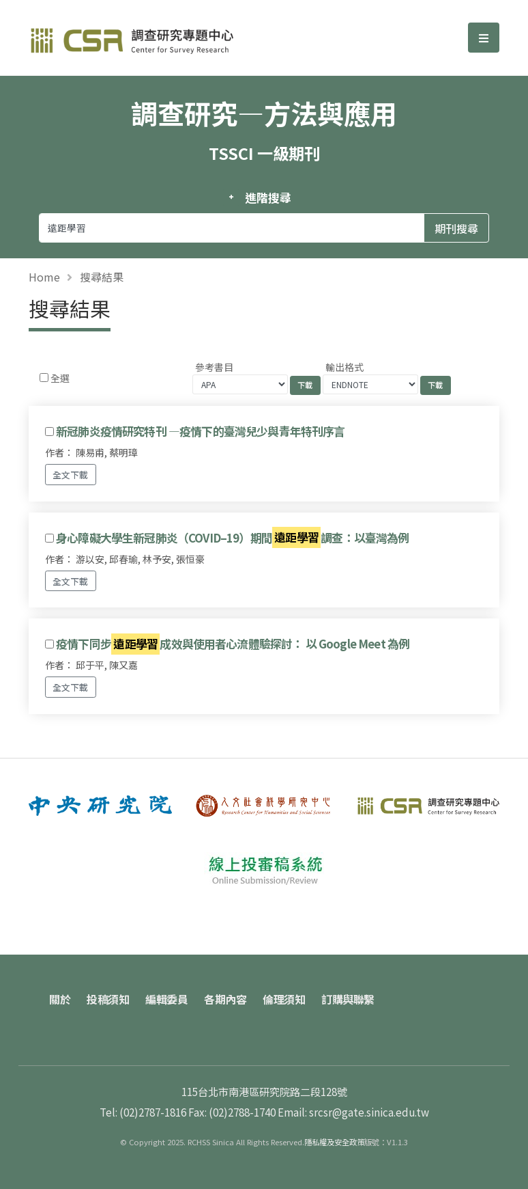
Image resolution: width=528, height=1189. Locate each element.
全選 (60, 378)
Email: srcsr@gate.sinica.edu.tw (353, 1111)
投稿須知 (108, 999)
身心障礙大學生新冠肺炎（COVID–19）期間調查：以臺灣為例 (232, 537)
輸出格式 (344, 367)
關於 (59, 999)
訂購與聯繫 (348, 999)
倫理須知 (284, 999)
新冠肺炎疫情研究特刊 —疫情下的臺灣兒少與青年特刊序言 (200, 431)
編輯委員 (166, 999)
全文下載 (70, 474)
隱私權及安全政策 (334, 1141)
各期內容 (225, 999)
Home (44, 277)
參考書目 (214, 367)
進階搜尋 (268, 197)
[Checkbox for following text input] (44, 377)
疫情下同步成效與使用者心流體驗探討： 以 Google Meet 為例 (232, 644)
